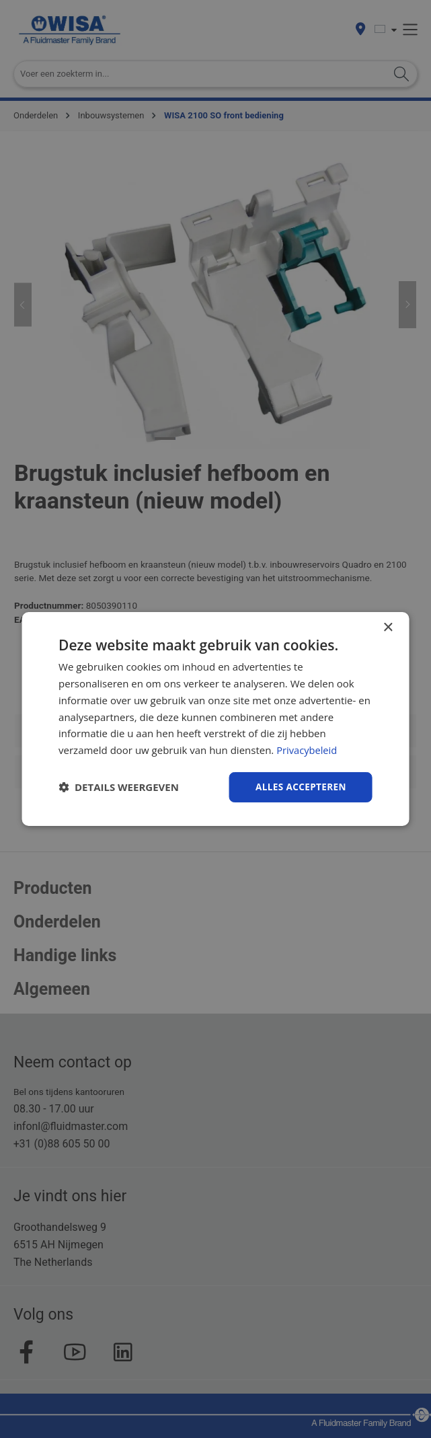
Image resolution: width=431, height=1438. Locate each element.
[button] (118, 787)
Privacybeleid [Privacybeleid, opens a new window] (307, 749)
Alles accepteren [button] (299, 786)
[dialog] (215, 719)
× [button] (388, 627)
